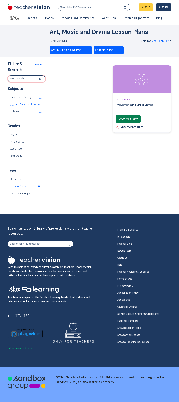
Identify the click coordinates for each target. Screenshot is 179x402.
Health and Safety (20, 97)
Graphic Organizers (136, 18)
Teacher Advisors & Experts (133, 271)
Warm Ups (108, 18)
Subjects (30, 18)
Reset (38, 64)
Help (119, 264)
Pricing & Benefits (127, 229)
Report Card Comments (78, 18)
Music (16, 111)
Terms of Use (124, 279)
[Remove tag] (87, 50)
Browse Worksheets (128, 335)
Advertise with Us (127, 307)
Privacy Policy (125, 286)
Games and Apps (20, 193)
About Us (122, 257)
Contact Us (123, 300)
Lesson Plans (18, 186)
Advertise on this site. (20, 348)
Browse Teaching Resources (133, 342)
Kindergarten (17, 141)
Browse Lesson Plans (129, 328)
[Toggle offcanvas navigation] (15, 17)
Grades (49, 18)
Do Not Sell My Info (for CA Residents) (138, 314)
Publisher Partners (127, 321)
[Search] (126, 7)
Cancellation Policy (128, 293)
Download (128, 118)
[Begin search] (41, 78)
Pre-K (13, 134)
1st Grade (16, 148)
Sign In (146, 7)
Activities (15, 179)
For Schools (123, 236)
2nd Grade (16, 155)
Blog (159, 18)
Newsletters (124, 250)
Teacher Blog (124, 243)
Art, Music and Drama (27, 104)
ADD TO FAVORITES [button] (130, 127)
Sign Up (163, 7)
